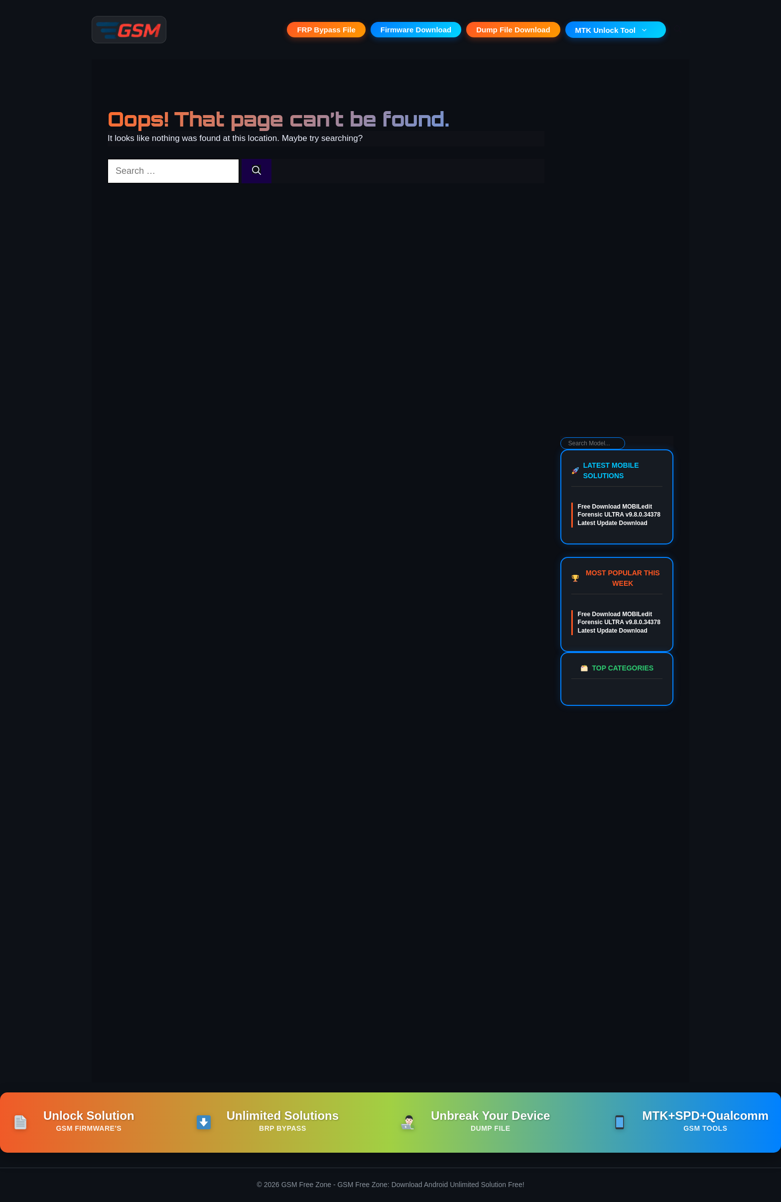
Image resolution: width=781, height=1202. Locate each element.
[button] (677, 30)
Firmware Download (416, 30)
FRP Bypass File (326, 30)
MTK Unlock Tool (615, 30)
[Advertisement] (616, 277)
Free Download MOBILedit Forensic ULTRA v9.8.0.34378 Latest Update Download (619, 516)
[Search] (256, 171)
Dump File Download (513, 30)
